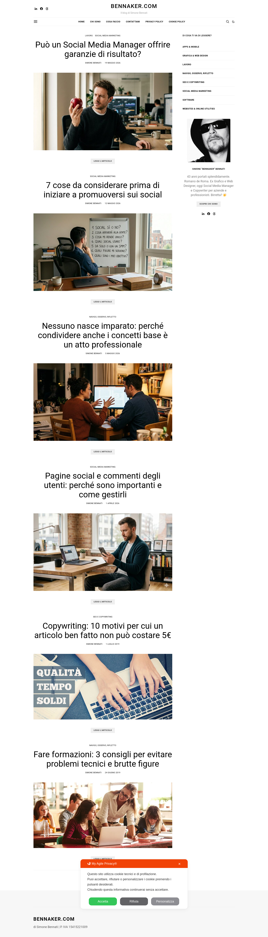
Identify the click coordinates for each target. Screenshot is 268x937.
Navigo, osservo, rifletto (102, 317)
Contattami (133, 21)
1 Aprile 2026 (112, 503)
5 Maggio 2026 (112, 353)
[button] (233, 21)
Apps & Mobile (191, 47)
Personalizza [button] (165, 901)
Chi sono (95, 21)
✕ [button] (179, 864)
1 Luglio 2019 (112, 644)
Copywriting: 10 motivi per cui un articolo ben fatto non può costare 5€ (102, 630)
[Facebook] (41, 8)
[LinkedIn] (35, 8)
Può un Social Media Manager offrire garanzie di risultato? (102, 49)
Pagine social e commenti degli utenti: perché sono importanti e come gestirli (103, 485)
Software (188, 100)
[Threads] (47, 8)
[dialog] (134, 884)
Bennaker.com (134, 6)
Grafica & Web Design (195, 55)
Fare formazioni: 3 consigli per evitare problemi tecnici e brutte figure (102, 759)
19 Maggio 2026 (113, 63)
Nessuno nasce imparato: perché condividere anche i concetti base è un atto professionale (103, 335)
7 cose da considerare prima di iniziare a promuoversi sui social (103, 190)
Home (81, 21)
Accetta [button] (103, 901)
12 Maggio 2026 (113, 203)
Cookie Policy (177, 21)
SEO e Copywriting (103, 617)
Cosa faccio (113, 21)
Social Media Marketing (108, 36)
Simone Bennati (93, 63)
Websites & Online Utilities (199, 109)
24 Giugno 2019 (112, 772)
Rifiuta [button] (134, 901)
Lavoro (88, 36)
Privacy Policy (154, 21)
